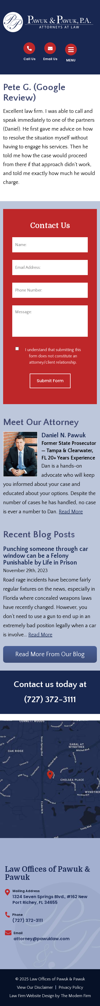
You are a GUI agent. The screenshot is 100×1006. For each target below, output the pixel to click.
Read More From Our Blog (50, 654)
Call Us (29, 59)
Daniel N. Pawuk (63, 435)
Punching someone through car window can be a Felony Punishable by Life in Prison (45, 556)
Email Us (50, 59)
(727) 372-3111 (50, 700)
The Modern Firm (76, 995)
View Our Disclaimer (35, 987)
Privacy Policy (71, 987)
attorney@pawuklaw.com (42, 939)
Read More (71, 512)
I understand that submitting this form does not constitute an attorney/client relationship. (53, 356)
